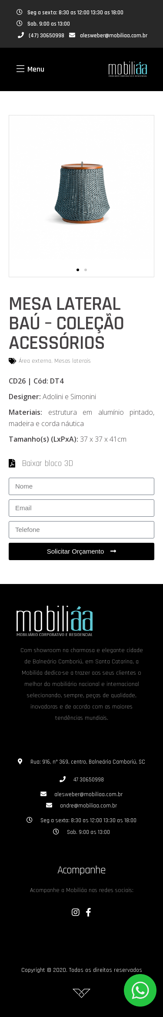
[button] (78, 270)
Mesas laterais (72, 361)
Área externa (35, 361)
